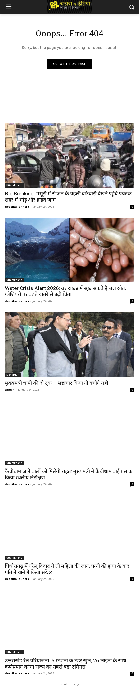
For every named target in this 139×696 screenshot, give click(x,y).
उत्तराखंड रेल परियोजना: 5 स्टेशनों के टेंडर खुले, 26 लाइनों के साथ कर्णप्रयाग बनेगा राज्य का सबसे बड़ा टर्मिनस (65, 664)
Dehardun (12, 374)
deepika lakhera (17, 206)
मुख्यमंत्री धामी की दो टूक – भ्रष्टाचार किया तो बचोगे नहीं (56, 383)
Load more (69, 684)
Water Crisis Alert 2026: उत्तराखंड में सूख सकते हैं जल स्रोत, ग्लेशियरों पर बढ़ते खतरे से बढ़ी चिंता (65, 291)
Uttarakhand (14, 185)
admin (10, 389)
